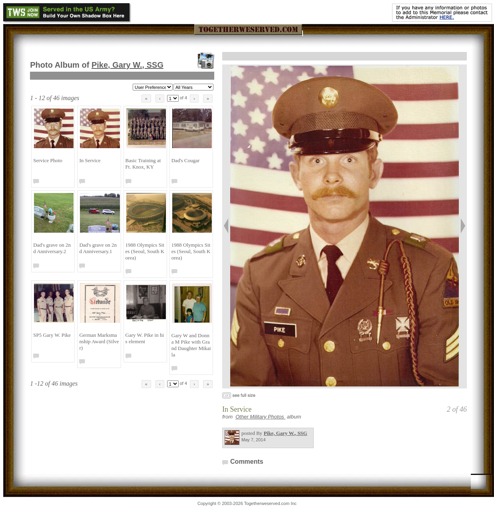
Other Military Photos (260, 417)
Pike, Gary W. (127, 64)
